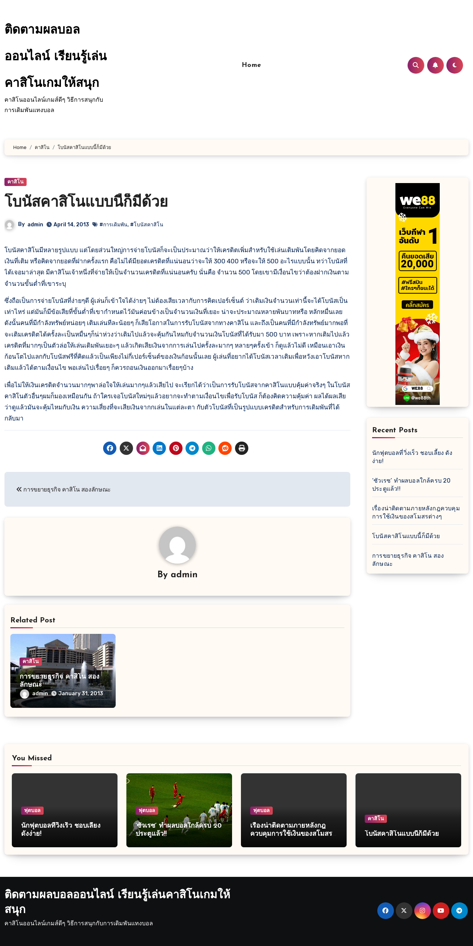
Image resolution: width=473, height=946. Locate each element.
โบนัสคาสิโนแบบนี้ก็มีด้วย (86, 203)
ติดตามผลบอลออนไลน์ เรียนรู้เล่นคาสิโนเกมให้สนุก (55, 57)
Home (251, 65)
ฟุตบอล (32, 810)
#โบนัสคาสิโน (146, 225)
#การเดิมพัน (113, 225)
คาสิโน (15, 182)
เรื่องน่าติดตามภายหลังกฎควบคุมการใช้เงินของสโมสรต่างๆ (291, 833)
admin (35, 225)
